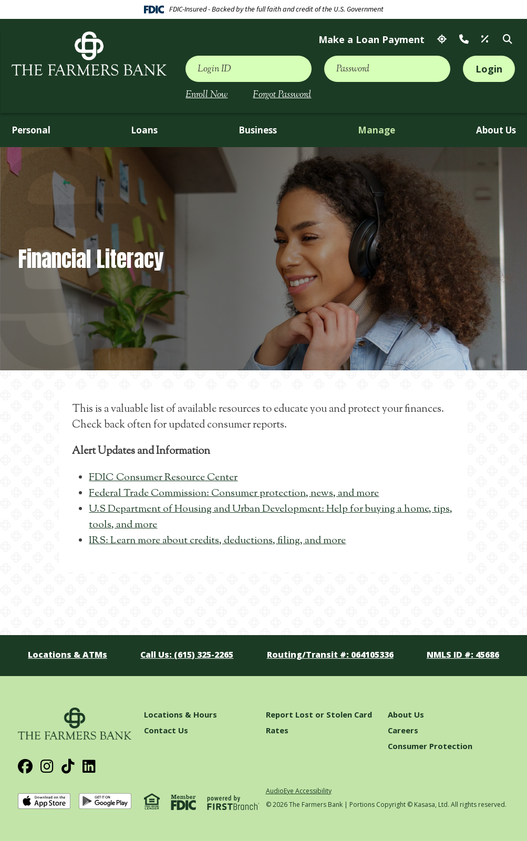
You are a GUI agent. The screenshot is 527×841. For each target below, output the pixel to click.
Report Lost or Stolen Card (320, 714)
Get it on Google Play (105, 801)
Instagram (47, 766)
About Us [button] (496, 130)
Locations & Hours (180, 714)
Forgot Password (282, 95)
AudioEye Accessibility (299, 790)
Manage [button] (376, 130)
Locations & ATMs (442, 39)
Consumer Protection (430, 746)
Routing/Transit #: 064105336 (330, 654)
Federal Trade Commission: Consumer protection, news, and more (236, 493)
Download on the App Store (44, 801)
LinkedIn (89, 766)
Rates (485, 39)
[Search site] (507, 39)
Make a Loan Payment (371, 39)
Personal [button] (31, 130)
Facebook (25, 766)
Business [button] (258, 130)
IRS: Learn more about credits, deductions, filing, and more (219, 540)
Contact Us (464, 39)
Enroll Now (206, 95)
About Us (406, 714)
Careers (403, 730)
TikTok (68, 766)
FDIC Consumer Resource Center (164, 477)
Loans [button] (144, 130)
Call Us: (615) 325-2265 (187, 654)
